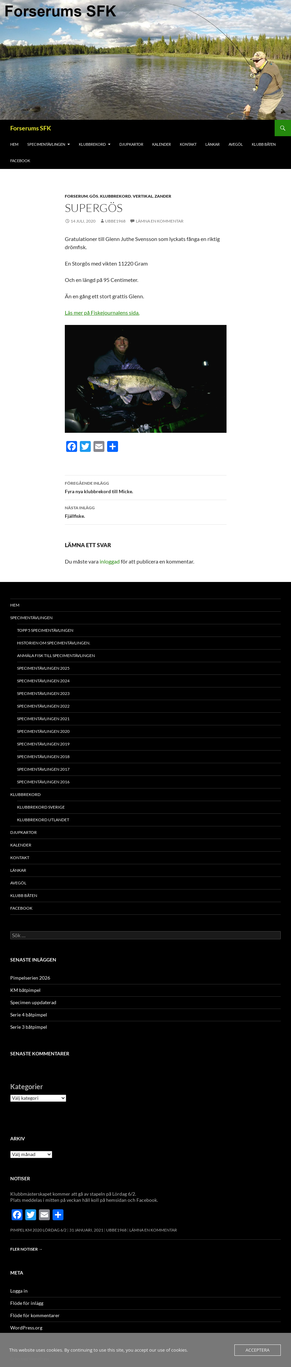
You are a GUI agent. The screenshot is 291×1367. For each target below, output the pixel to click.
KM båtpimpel (25, 990)
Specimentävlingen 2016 (43, 781)
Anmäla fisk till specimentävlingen (56, 655)
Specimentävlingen (46, 144)
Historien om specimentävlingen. (53, 642)
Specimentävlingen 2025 (43, 668)
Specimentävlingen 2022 (43, 706)
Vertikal (143, 196)
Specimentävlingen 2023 (43, 693)
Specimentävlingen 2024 (43, 680)
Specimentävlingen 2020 (43, 731)
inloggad (110, 561)
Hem (14, 144)
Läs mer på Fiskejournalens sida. (102, 312)
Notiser (20, 1178)
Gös (93, 196)
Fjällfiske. (146, 511)
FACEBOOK (20, 160)
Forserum (76, 196)
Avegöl (236, 144)
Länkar (212, 144)
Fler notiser (26, 1249)
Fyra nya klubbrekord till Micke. (146, 486)
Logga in (19, 1291)
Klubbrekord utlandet (43, 819)
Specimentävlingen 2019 (43, 743)
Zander (163, 196)
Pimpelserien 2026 (30, 978)
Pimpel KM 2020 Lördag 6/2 (38, 1230)
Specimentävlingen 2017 (43, 769)
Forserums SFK (30, 128)
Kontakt (188, 144)
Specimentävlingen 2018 (43, 756)
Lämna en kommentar (160, 221)
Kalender (161, 144)
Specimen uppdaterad (33, 1002)
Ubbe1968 (115, 221)
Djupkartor (131, 144)
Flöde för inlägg (26, 1303)
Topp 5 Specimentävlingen (45, 630)
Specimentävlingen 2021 (43, 718)
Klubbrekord (92, 144)
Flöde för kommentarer (35, 1315)
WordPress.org (26, 1327)
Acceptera (258, 1350)
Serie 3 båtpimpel (28, 1027)
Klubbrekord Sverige (41, 807)
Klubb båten (264, 144)
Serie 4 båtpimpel (28, 1014)
